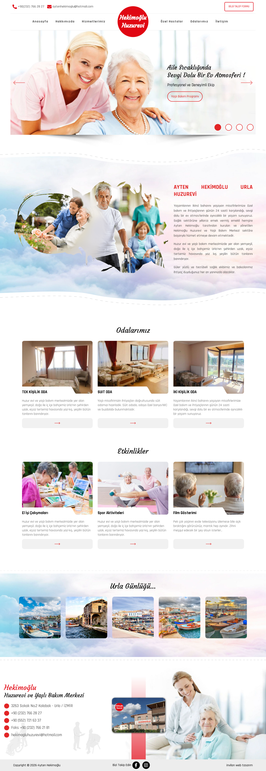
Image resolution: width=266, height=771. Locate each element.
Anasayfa (40, 21)
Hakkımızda (65, 21)
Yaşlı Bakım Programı (185, 96)
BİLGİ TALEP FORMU (239, 6)
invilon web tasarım (240, 765)
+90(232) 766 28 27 (28, 6)
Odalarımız (199, 21)
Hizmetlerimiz (93, 21)
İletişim (222, 21)
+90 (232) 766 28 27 (26, 713)
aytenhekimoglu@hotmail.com (70, 6)
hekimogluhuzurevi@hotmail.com (36, 735)
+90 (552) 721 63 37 (26, 720)
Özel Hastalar (172, 21)
